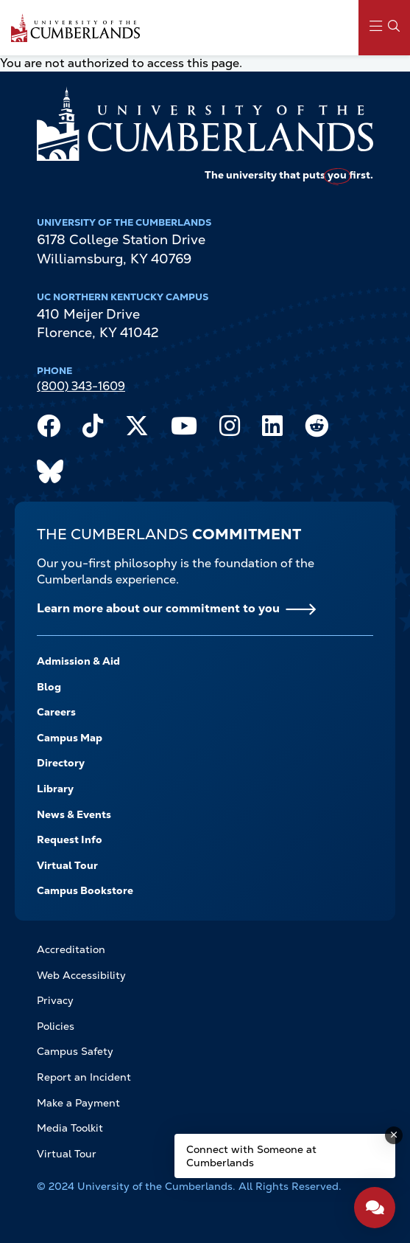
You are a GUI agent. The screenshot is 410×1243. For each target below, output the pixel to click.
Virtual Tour (67, 865)
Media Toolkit (70, 1128)
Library (55, 788)
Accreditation (71, 949)
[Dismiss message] (394, 1135)
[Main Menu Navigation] (384, 27)
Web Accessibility (81, 975)
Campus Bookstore (85, 890)
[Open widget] (374, 1207)
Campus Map (69, 737)
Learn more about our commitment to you (158, 608)
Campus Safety (75, 1051)
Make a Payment (78, 1102)
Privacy (55, 1000)
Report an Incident (84, 1077)
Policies (55, 1026)
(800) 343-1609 (81, 386)
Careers (56, 712)
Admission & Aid (78, 661)
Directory (61, 762)
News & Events (74, 814)
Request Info (69, 839)
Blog (49, 686)
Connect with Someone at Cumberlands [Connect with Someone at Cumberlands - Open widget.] (251, 1156)
